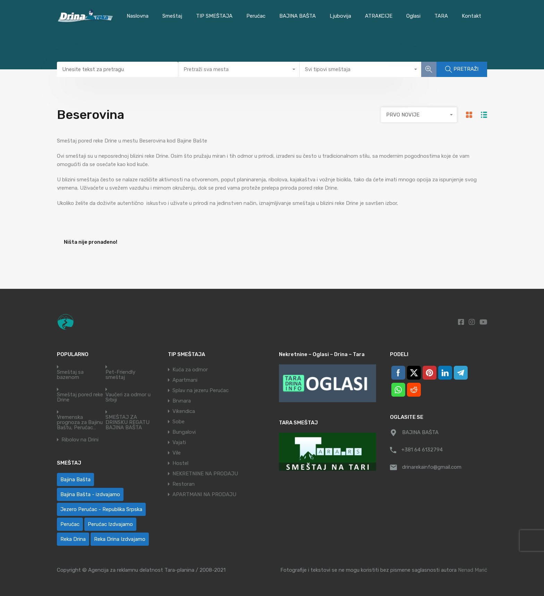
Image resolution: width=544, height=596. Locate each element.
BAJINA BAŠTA (297, 16)
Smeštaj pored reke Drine (80, 397)
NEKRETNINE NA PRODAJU (205, 473)
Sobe (178, 421)
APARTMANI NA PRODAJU (204, 494)
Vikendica (183, 411)
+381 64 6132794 (422, 450)
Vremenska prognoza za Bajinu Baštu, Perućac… (80, 422)
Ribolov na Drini (80, 439)
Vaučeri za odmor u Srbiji (128, 397)
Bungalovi (184, 432)
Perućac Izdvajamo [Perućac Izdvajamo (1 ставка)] (110, 524)
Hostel (180, 463)
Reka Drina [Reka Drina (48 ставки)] (73, 539)
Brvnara (181, 401)
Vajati (179, 442)
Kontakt (471, 16)
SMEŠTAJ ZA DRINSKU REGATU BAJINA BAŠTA (127, 422)
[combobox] (239, 69)
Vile (176, 453)
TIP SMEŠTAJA (214, 16)
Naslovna (137, 16)
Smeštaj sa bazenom (70, 375)
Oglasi (413, 16)
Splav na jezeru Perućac (200, 390)
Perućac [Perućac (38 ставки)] (69, 524)
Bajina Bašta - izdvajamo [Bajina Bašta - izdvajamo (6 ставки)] (90, 494)
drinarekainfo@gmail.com (431, 467)
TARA (441, 16)
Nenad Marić (472, 570)
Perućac (255, 16)
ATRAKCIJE (378, 16)
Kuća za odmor (190, 369)
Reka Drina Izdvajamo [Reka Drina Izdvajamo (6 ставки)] (119, 539)
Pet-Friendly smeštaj (120, 375)
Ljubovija (340, 16)
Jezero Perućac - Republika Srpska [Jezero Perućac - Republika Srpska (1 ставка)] (101, 509)
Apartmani (184, 380)
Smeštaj (172, 16)
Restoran (183, 484)
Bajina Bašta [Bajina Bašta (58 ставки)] (75, 479)
